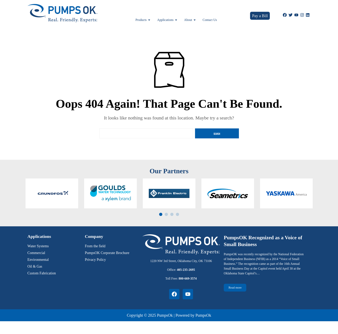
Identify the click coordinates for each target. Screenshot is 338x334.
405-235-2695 (186, 269)
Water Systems (38, 246)
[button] (160, 214)
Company (94, 236)
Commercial (36, 253)
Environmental (38, 260)
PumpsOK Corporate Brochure (107, 253)
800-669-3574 (188, 278)
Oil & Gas (35, 266)
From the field (95, 246)
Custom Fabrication (42, 273)
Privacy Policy (95, 260)
